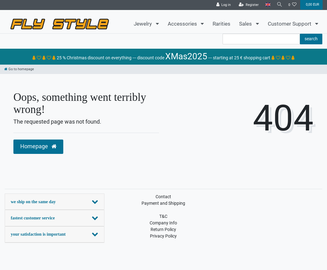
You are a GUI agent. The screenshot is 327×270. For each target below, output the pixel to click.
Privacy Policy (163, 235)
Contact (163, 196)
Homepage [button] (38, 146)
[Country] (266, 5)
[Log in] (222, 5)
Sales (246, 24)
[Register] (247, 5)
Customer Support (290, 24)
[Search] (278, 5)
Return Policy (163, 229)
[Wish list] (292, 5)
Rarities (221, 24)
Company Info (163, 222)
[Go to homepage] (19, 69)
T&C (163, 216)
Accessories (183, 24)
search (311, 38)
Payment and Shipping (163, 203)
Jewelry (143, 24)
